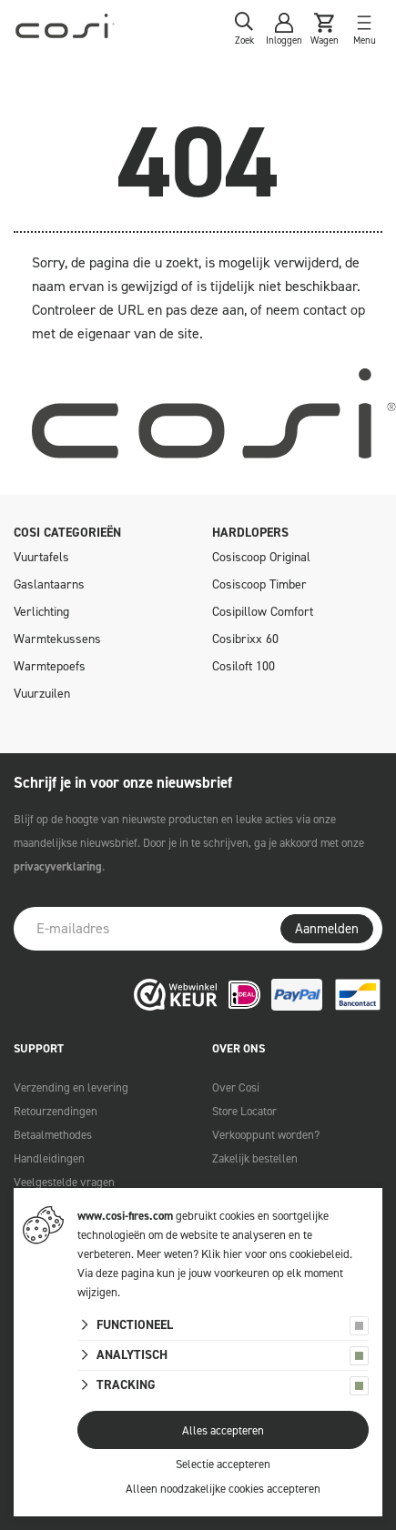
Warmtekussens (57, 639)
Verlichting (41, 611)
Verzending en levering (71, 1087)
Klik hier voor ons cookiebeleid (275, 1254)
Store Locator (244, 1111)
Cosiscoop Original (261, 557)
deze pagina (125, 1273)
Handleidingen (49, 1158)
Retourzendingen (55, 1111)
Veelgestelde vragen (64, 1182)
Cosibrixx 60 (245, 639)
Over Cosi (235, 1087)
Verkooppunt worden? (266, 1134)
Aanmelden (327, 929)
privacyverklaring (58, 866)
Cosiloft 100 (243, 666)
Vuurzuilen (42, 693)
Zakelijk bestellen (255, 1158)
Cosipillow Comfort (262, 611)
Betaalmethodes (53, 1134)
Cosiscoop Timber (259, 584)
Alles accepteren (223, 1430)
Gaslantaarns (49, 584)
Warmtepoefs (50, 666)
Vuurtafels (41, 557)
